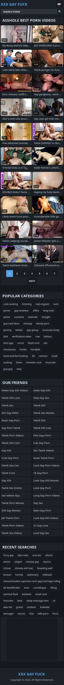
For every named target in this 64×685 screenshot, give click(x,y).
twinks (19, 330)
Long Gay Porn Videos (46, 495)
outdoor (31, 607)
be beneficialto (11, 587)
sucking (7, 362)
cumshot (19, 317)
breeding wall (44, 568)
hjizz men (23, 555)
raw (37, 336)
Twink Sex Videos (12, 533)
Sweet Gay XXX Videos (15, 390)
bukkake (44, 607)
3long (53, 587)
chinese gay (32, 561)
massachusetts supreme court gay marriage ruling (31, 581)
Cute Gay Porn (10, 458)
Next (32, 281)
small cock (41, 594)
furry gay (8, 555)
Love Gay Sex (41, 533)
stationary (32, 574)
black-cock (33, 343)
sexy (19, 368)
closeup (27, 323)
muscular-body (50, 330)
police (6, 317)
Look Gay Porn (42, 488)
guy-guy (7, 368)
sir (54, 600)
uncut (20, 343)
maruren (8, 600)
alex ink (7, 607)
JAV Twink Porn (10, 518)
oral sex (36, 555)
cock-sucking (10, 304)
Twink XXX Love (11, 397)
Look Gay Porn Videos (46, 465)
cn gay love (40, 525)
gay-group (32, 330)
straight (46, 317)
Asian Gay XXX (41, 390)
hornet (19, 574)
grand (19, 607)
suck (56, 304)
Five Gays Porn (42, 435)
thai (31, 613)
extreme (26, 594)
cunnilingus (39, 587)
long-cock (48, 310)
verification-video (21, 336)
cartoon (43, 356)
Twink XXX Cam (11, 443)
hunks (23, 349)
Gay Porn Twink (11, 428)
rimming (26, 304)
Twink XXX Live (42, 428)
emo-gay (8, 343)
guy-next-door (11, 323)
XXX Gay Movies (11, 510)
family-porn (42, 323)
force (55, 613)
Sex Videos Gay (11, 495)
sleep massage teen (37, 600)
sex (45, 343)
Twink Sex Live (10, 465)
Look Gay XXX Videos (45, 518)
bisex (19, 362)
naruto (21, 613)
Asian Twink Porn (43, 458)
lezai (19, 600)
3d (33, 356)
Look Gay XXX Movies (46, 480)
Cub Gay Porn (41, 443)
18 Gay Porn (40, 473)
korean (7, 574)
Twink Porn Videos (13, 435)
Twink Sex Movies (43, 413)
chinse (7, 568)
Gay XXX (6, 450)
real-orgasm (42, 304)
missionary (9, 349)
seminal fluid (10, 594)
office (36, 310)
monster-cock (33, 362)
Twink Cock (8, 473)
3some (47, 561)
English (59, 4)
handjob (35, 349)
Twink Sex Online (12, 488)
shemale (33, 317)
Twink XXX (39, 405)
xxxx (26, 587)
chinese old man (24, 568)
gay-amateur (21, 310)
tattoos (48, 336)
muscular (50, 362)
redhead (47, 574)
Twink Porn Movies (13, 503)
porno (6, 310)
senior (6, 561)
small (55, 356)
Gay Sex (38, 503)
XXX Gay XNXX (10, 413)
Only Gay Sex (41, 397)
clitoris (49, 555)
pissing (7, 330)
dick (5, 336)
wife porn (43, 613)
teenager (8, 613)
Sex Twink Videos (43, 450)
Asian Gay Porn (11, 420)
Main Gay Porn (42, 510)
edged (18, 561)
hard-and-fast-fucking (15, 356)
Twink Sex (7, 405)
